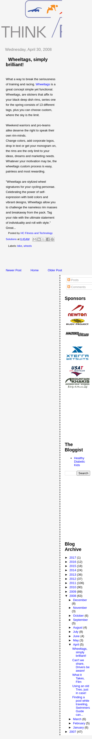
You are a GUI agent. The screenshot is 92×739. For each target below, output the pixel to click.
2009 (73, 591)
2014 (73, 570)
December (80, 600)
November (80, 607)
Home (35, 270)
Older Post (55, 270)
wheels (28, 245)
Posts (73, 280)
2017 (73, 557)
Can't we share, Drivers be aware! (80, 665)
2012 (73, 579)
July (76, 631)
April (76, 644)
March (77, 719)
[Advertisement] (46, 259)
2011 (73, 583)
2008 (73, 596)
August (78, 627)
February (79, 723)
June (76, 636)
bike (19, 245)
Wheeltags (43, 84)
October (79, 615)
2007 (73, 731)
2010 (73, 587)
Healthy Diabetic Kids (79, 461)
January (79, 727)
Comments (76, 287)
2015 (73, 566)
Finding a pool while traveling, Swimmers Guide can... (81, 705)
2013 (73, 574)
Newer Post (13, 270)
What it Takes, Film (78, 678)
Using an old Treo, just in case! (80, 689)
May (76, 640)
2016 (73, 562)
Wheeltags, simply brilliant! (79, 652)
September (80, 620)
